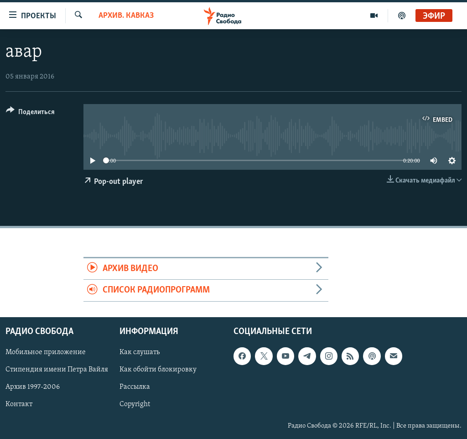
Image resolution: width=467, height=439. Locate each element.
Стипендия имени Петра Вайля (56, 369)
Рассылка (134, 387)
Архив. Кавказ (126, 15)
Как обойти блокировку (158, 369)
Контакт (18, 404)
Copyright (134, 404)
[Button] (30, 113)
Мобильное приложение (45, 352)
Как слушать (139, 352)
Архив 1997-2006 (32, 387)
